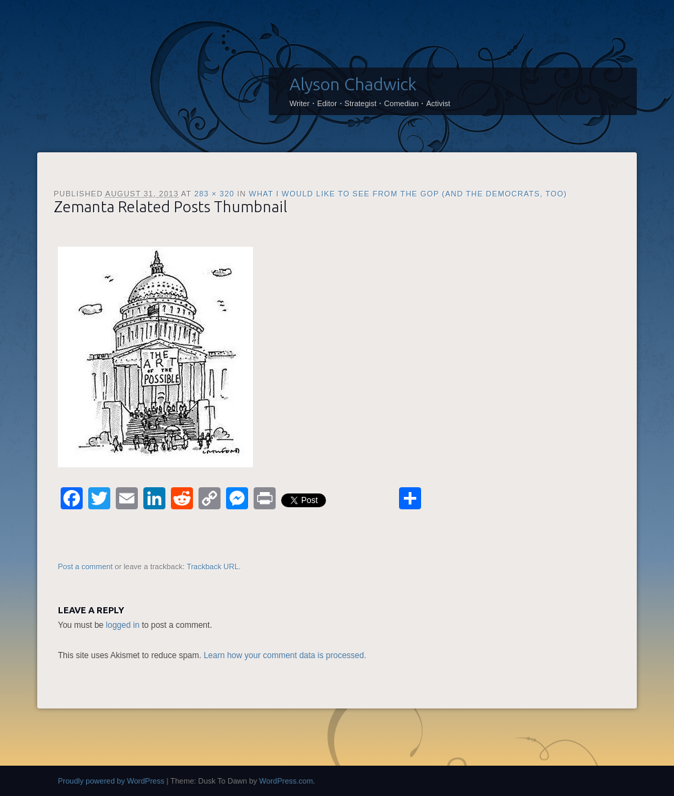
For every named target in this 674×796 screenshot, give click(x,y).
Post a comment (85, 566)
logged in (123, 625)
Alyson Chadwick (352, 84)
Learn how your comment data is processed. (284, 655)
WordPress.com (286, 781)
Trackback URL (212, 566)
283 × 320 (214, 194)
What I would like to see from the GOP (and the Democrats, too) (408, 194)
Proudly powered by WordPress (111, 781)
